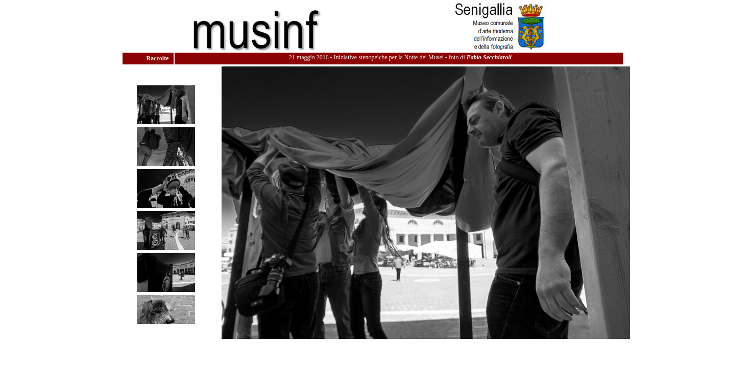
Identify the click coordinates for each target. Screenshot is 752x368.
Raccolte (158, 58)
